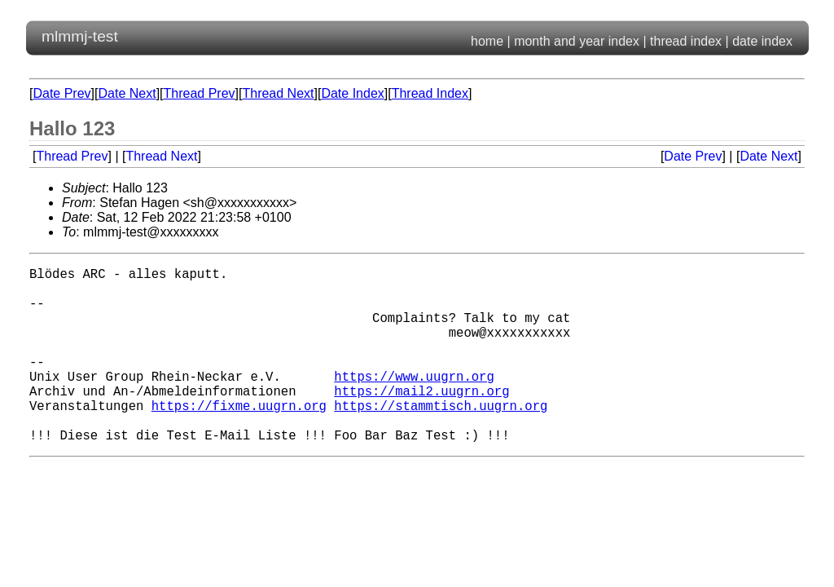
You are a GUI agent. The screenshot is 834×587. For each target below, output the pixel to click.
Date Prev (61, 93)
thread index (686, 41)
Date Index (352, 93)
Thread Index (430, 93)
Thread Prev (199, 93)
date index (762, 41)
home (487, 41)
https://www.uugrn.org (414, 402)
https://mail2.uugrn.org (421, 420)
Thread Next (278, 93)
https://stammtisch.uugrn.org (440, 438)
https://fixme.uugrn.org (239, 438)
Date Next (127, 93)
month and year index (576, 41)
